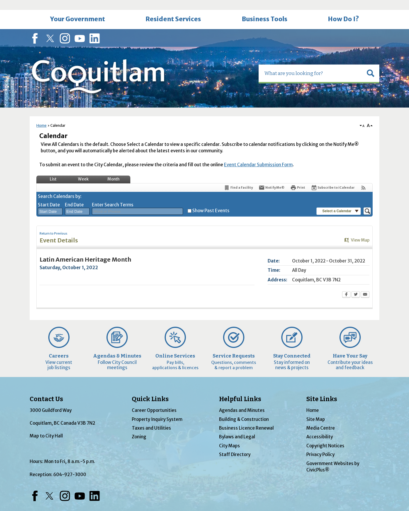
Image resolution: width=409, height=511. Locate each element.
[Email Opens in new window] (365, 285)
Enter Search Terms (113, 195)
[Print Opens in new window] (297, 178)
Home (41, 115)
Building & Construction (244, 409)
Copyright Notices (325, 436)
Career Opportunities (154, 400)
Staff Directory (234, 444)
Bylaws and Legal (237, 427)
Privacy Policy (320, 444)
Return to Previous (53, 224)
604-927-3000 (69, 464)
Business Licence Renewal (246, 418)
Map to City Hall (46, 426)
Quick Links (150, 389)
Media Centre (320, 418)
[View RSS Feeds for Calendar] (363, 178)
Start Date (49, 195)
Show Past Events (211, 200)
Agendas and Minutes (242, 400)
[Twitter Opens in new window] (355, 285)
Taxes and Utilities (151, 418)
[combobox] (50, 202)
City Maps (229, 436)
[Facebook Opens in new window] (346, 285)
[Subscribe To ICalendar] (333, 178)
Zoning (139, 427)
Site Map (315, 409)
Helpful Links (240, 389)
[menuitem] (77, 9)
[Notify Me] (271, 178)
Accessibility (319, 427)
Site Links (321, 389)
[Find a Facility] (238, 178)
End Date (74, 195)
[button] (370, 63)
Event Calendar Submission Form (258, 155)
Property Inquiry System (157, 409)
